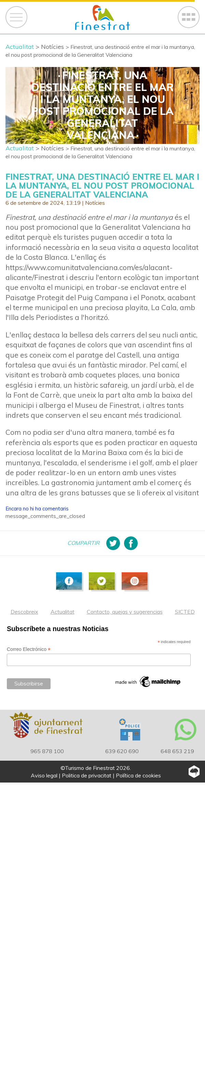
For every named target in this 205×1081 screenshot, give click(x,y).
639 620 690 (122, 751)
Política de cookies (138, 775)
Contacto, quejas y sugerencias (125, 611)
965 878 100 (47, 751)
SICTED (185, 611)
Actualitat (62, 611)
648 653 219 (177, 751)
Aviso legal (44, 775)
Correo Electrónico (29, 649)
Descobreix (24, 611)
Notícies (95, 202)
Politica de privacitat (86, 775)
